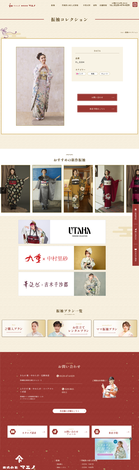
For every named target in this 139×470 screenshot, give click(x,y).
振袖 (53, 5)
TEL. (120, 4)
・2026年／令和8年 (89, 409)
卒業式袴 (86, 5)
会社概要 (54, 463)
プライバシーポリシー (80, 463)
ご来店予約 (135, 214)
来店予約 (66, 455)
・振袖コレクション (63, 416)
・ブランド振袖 (61, 424)
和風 (92, 73)
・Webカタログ (61, 420)
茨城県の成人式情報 (70, 5)
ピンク (79, 73)
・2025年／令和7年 (89, 405)
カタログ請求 (135, 255)
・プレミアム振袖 (62, 427)
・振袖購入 (59, 405)
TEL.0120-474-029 (19, 420)
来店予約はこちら (101, 110)
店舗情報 (103, 5)
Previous (3, 190)
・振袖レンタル (61, 409)
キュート (104, 73)
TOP (121, 32)
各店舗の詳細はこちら (78, 351)
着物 (95, 5)
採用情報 (56, 455)
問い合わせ (135, 234)
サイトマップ (65, 463)
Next (136, 190)
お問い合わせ (102, 97)
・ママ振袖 (59, 413)
